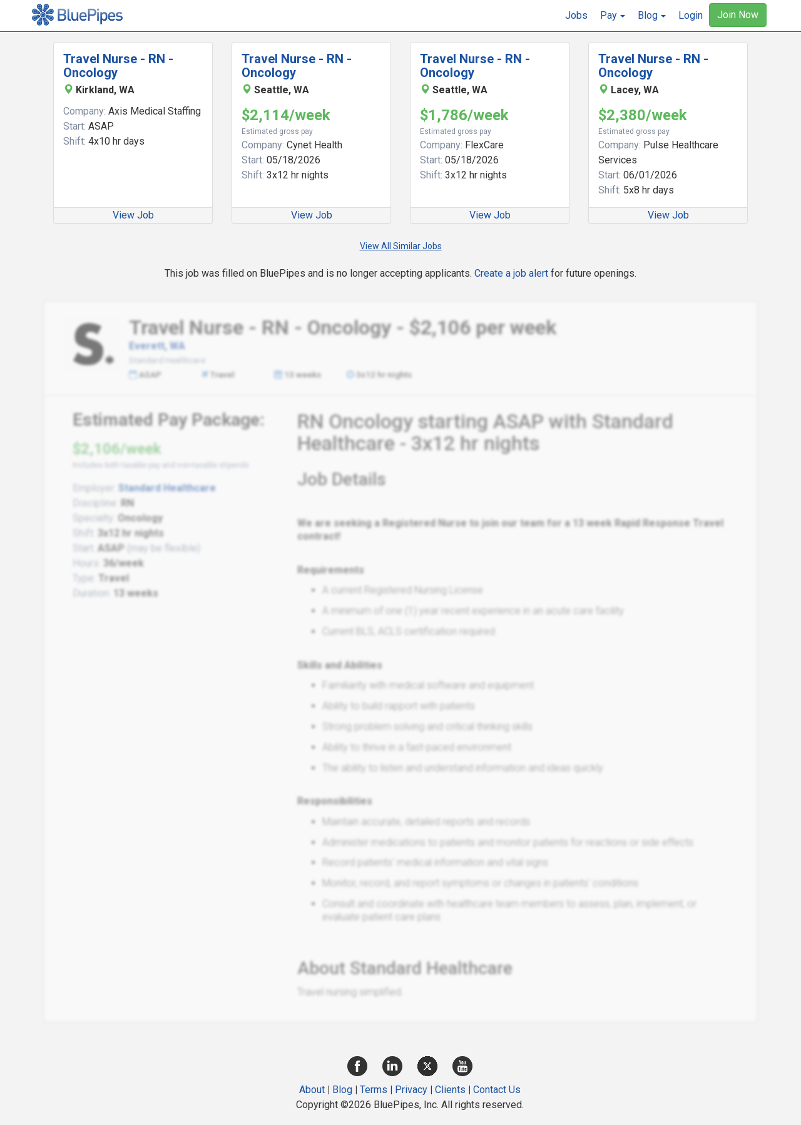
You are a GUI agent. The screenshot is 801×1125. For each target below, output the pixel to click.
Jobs (576, 15)
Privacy (411, 1090)
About (312, 1090)
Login (690, 15)
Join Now (737, 15)
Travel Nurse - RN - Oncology (118, 65)
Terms (373, 1090)
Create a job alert (511, 273)
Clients (450, 1090)
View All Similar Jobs (401, 246)
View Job (133, 215)
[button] (612, 15)
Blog (342, 1090)
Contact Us (497, 1090)
